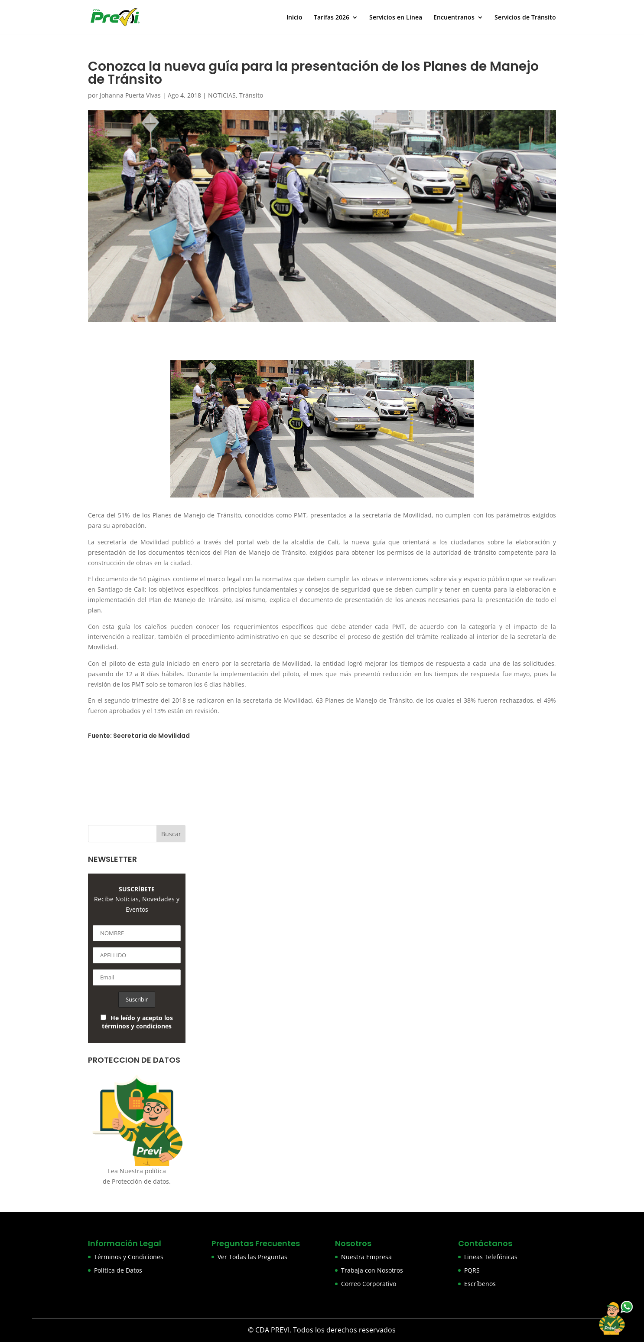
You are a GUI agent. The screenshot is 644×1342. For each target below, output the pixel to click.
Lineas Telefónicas (490, 1257)
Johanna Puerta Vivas (130, 95)
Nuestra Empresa (366, 1257)
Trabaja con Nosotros (372, 1270)
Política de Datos (118, 1270)
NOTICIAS (222, 95)
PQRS (472, 1270)
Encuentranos (454, 17)
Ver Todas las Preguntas (252, 1257)
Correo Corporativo (368, 1284)
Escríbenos (480, 1284)
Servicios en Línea (395, 17)
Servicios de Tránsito (525, 17)
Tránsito (251, 95)
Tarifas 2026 (331, 17)
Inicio (294, 17)
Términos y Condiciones (128, 1257)
